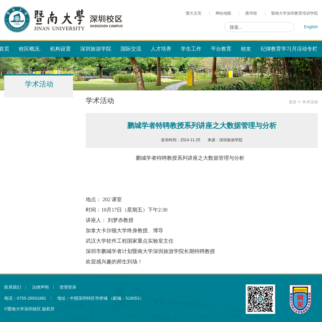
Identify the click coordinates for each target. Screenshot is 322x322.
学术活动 (310, 102)
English (311, 26)
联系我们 (12, 287)
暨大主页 (193, 13)
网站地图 (223, 13)
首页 (292, 102)
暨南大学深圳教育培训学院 (294, 13)
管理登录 (67, 287)
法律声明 (40, 287)
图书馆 (251, 13)
